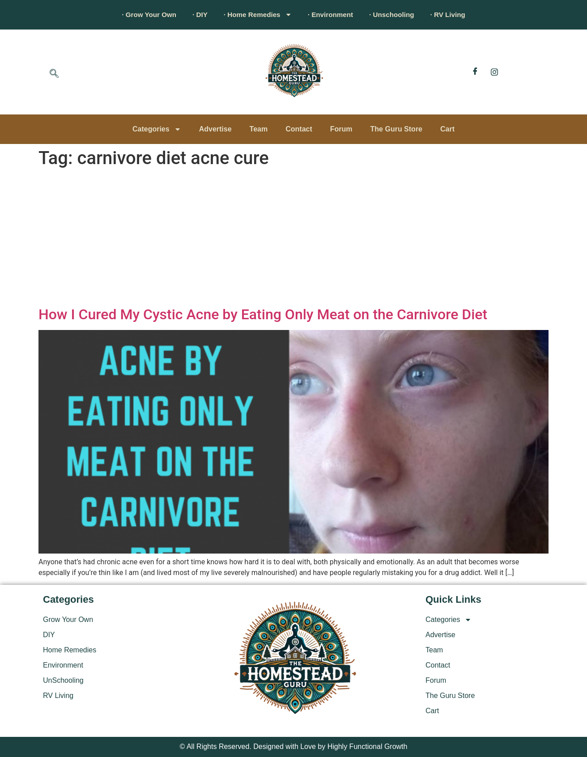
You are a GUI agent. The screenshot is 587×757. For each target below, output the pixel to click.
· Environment (333, 14)
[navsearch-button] (54, 74)
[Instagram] (494, 72)
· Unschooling (398, 14)
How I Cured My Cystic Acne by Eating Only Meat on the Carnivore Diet (262, 314)
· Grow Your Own (139, 14)
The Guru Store (396, 129)
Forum (341, 129)
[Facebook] (475, 72)
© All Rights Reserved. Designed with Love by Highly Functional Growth (294, 746)
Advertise (215, 129)
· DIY (194, 14)
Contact (298, 129)
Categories (156, 129)
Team (259, 129)
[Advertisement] (293, 238)
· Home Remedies (255, 15)
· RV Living (458, 14)
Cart (447, 129)
